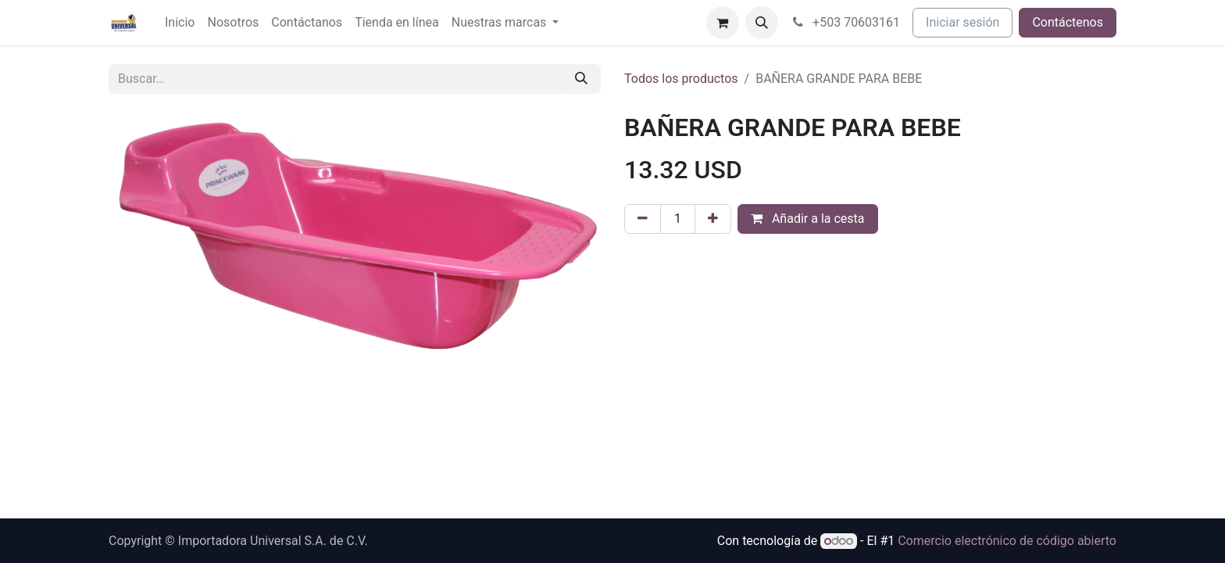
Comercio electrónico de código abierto (1007, 540)
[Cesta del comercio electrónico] (722, 22)
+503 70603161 (846, 22)
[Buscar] (581, 79)
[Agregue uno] (713, 219)
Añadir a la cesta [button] (808, 218)
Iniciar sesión (962, 22)
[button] (761, 22)
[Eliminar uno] (642, 219)
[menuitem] (180, 22)
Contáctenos (1067, 22)
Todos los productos (681, 78)
